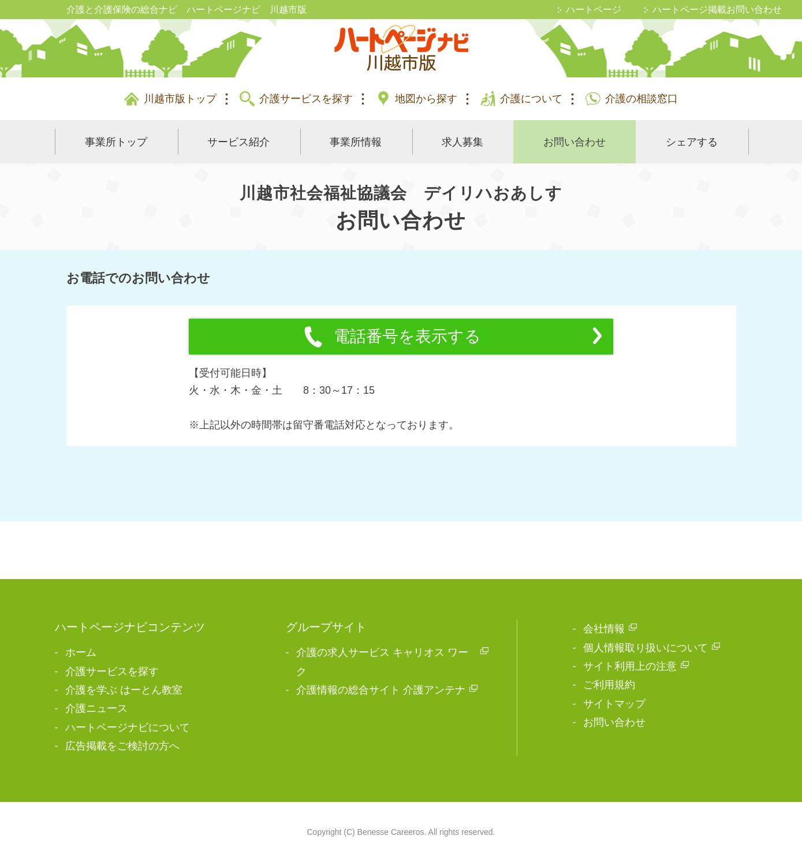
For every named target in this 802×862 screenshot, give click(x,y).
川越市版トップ (180, 99)
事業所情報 (356, 142)
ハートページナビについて (127, 727)
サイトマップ (614, 704)
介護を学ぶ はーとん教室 (123, 690)
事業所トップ (116, 142)
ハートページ (593, 9)
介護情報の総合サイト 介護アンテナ (380, 690)
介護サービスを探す (306, 99)
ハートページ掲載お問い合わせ (717, 9)
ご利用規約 (609, 685)
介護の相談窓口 (641, 99)
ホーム (80, 652)
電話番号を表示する (452, 337)
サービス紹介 (238, 142)
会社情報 (604, 629)
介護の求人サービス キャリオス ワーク (382, 662)
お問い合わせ (574, 142)
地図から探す (426, 99)
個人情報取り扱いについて (645, 648)
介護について (531, 99)
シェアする (692, 142)
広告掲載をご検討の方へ (122, 746)
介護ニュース (96, 708)
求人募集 (462, 142)
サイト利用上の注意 (630, 666)
